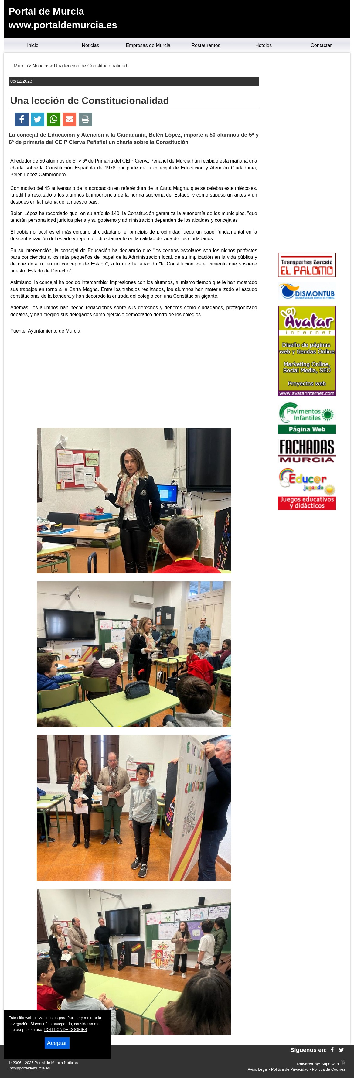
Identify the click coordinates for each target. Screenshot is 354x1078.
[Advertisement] (133, 382)
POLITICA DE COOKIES (65, 1029)
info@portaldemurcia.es (29, 1068)
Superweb (330, 1064)
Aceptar (57, 1043)
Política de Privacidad (289, 1069)
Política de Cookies (328, 1069)
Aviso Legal (258, 1069)
